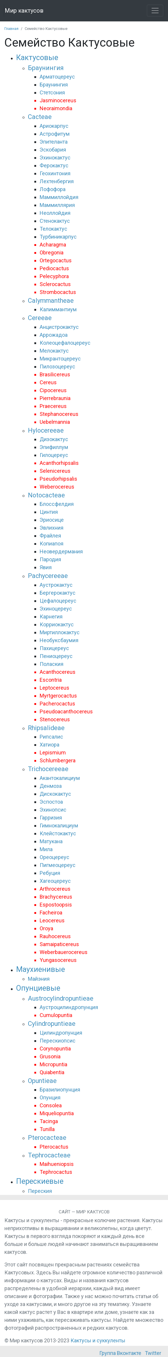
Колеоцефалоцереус (65, 343)
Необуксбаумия (59, 640)
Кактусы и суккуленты (97, 1340)
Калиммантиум (58, 309)
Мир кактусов (24, 10)
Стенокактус (55, 221)
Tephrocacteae (49, 1155)
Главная (11, 28)
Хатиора (49, 745)
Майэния (39, 979)
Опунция (50, 1097)
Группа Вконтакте (120, 1353)
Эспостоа (51, 802)
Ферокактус (54, 165)
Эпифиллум (54, 447)
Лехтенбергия (57, 181)
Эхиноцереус (56, 609)
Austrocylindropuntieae (60, 998)
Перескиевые (39, 1181)
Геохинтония (55, 173)
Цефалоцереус (58, 601)
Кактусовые (37, 57)
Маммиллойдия (59, 197)
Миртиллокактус (60, 632)
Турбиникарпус (58, 237)
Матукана (51, 841)
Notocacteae (46, 495)
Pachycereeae (48, 575)
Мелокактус (54, 351)
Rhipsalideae (46, 728)
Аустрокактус (56, 585)
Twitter (153, 1353)
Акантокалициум (60, 778)
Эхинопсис (53, 810)
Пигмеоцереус (57, 865)
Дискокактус (55, 794)
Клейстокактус (58, 833)
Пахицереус (54, 648)
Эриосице (52, 520)
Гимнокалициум (59, 825)
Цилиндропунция (61, 1033)
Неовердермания (61, 551)
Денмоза (51, 786)
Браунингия (46, 68)
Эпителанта (54, 142)
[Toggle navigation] (155, 10)
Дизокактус (54, 439)
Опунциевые (38, 988)
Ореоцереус (54, 857)
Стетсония (52, 92)
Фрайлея (50, 536)
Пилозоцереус (57, 366)
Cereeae (40, 318)
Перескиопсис (57, 1041)
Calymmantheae (51, 300)
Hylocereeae (46, 430)
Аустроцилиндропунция (69, 1007)
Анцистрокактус (59, 327)
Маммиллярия (57, 205)
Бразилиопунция (60, 1089)
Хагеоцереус (55, 881)
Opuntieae (42, 1080)
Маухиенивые (40, 969)
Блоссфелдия (57, 504)
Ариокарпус (54, 126)
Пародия (50, 559)
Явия (46, 567)
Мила (46, 849)
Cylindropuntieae (51, 1023)
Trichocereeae (48, 769)
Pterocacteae (47, 1137)
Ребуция (50, 873)
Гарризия (51, 817)
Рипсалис (51, 737)
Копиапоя (51, 543)
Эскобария (53, 150)
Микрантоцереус (60, 359)
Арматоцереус (57, 77)
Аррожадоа (54, 335)
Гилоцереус (54, 455)
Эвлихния (51, 528)
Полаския (51, 664)
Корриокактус (57, 624)
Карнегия (51, 616)
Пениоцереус (56, 656)
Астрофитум (55, 134)
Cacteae (40, 116)
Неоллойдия (55, 213)
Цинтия (49, 512)
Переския (40, 1191)
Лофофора (52, 189)
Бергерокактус (57, 593)
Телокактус (53, 229)
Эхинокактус (55, 157)
